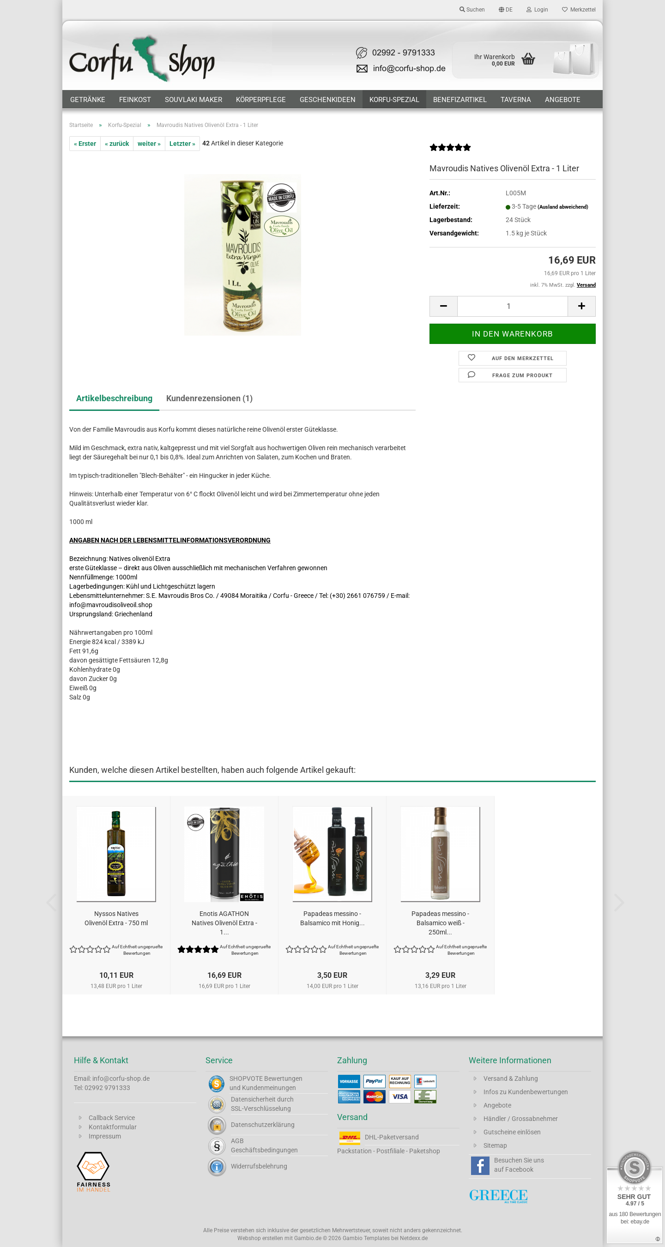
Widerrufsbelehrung (259, 1166)
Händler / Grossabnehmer (521, 1118)
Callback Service (112, 1117)
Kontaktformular (113, 1127)
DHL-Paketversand (392, 1137)
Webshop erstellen (260, 1238)
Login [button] (537, 9)
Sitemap (495, 1145)
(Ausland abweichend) (563, 207)
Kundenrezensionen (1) (209, 398)
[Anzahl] (512, 306)
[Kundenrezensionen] (450, 151)
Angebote (562, 100)
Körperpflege (261, 100)
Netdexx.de (414, 1238)
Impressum (105, 1136)
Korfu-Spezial (394, 100)
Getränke (87, 100)
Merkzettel (579, 9)
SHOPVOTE (246, 1078)
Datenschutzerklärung (263, 1124)
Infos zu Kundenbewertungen (526, 1092)
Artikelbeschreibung (114, 398)
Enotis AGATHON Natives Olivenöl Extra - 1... (224, 923)
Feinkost (135, 100)
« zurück (117, 143)
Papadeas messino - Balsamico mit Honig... (332, 918)
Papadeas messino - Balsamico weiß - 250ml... (440, 923)
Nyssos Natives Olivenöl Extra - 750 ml (116, 918)
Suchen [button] (472, 9)
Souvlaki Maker (193, 100)
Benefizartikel (460, 100)
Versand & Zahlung (511, 1078)
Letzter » (182, 143)
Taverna (516, 100)
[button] (506, 9)
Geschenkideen (328, 100)
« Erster (85, 143)
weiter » (149, 143)
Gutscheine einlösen (512, 1132)
